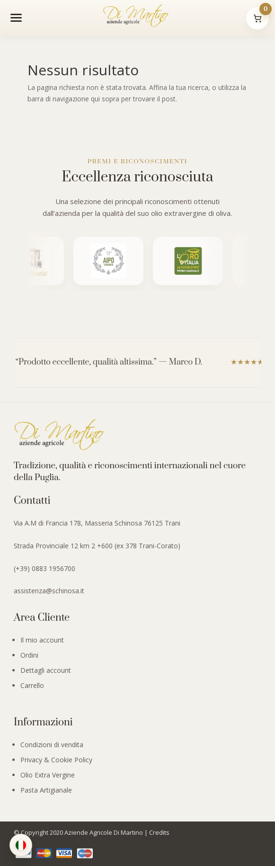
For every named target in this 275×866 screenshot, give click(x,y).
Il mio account (42, 639)
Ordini (29, 655)
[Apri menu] (16, 17)
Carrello (32, 685)
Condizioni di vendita (51, 744)
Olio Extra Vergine (47, 774)
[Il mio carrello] (257, 18)
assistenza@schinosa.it (49, 590)
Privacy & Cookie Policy (56, 759)
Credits (159, 832)
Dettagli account (45, 670)
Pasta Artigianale (46, 790)
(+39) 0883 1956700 (44, 568)
